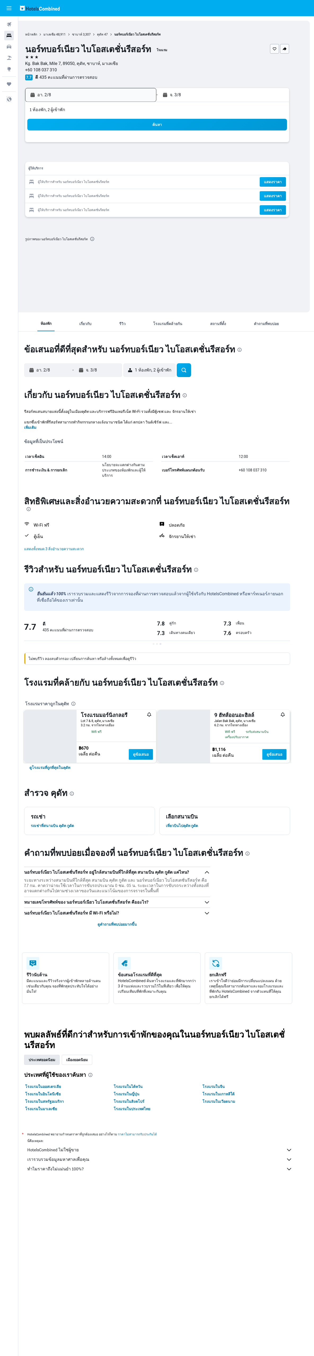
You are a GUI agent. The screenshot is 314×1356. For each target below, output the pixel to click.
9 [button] (148, 156)
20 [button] (110, 182)
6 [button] (110, 156)
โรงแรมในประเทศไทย (141, 1163)
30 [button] (148, 195)
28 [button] (122, 195)
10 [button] (71, 169)
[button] (9, 8)
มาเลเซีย (62, 34)
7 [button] (122, 156)
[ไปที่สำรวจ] (9, 69)
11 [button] (84, 169)
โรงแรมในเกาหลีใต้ (227, 1148)
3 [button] (71, 156)
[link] (58, 821)
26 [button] (97, 195)
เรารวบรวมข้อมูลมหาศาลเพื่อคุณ (168, 1213)
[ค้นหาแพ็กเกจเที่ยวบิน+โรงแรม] (9, 58)
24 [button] (71, 195)
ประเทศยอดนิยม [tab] (51, 1114)
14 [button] (122, 169)
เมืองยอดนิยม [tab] (86, 1114)
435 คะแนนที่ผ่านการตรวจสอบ (81, 77)
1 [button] (135, 144)
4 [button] (84, 156)
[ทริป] (9, 84)
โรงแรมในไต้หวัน (137, 1141)
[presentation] (105, 239)
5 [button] (97, 156)
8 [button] (135, 156)
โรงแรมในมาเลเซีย (50, 1163)
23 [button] (148, 182)
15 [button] (135, 169)
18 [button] (84, 182)
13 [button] (110, 169)
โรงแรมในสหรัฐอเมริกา (53, 1155)
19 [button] (97, 182)
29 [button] (135, 195)
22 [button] (135, 182)
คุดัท (113, 34)
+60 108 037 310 (54, 69)
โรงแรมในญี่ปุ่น (136, 1148)
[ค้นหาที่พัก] (9, 35)
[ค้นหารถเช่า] (9, 46)
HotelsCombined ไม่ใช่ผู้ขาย (168, 1204)
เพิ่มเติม (39, 427)
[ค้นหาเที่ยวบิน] (9, 24)
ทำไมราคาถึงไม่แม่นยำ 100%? (168, 1223)
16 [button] (148, 169)
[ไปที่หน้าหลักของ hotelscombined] (39, 8)
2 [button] (148, 144)
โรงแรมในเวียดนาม (227, 1155)
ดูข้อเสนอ (150, 754)
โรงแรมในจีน (222, 1141)
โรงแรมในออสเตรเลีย (52, 1141)
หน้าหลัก (44, 34)
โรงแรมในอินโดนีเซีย (52, 1148)
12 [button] (97, 169)
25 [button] (84, 195)
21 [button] (122, 182)
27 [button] (110, 195)
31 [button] (71, 207)
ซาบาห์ (90, 34)
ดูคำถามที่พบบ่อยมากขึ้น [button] (126, 978)
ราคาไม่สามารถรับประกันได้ (146, 1188)
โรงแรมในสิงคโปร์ (138, 1155)
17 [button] (71, 182)
